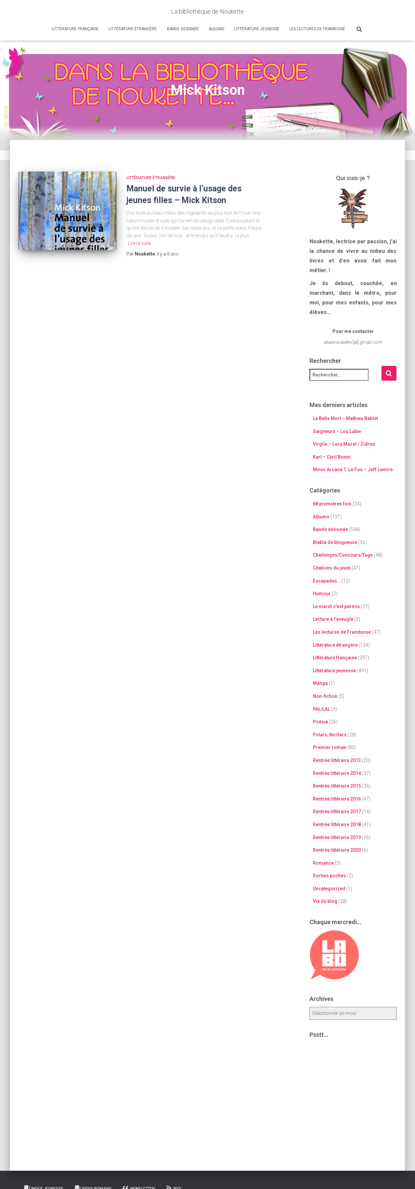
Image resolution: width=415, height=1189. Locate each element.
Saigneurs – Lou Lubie (337, 431)
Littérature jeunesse (256, 29)
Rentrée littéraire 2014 (337, 773)
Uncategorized (329, 888)
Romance (323, 863)
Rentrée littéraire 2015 (337, 786)
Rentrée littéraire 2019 (337, 837)
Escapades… (326, 581)
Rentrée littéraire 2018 (337, 824)
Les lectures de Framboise (317, 29)
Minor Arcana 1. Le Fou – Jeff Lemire (353, 469)
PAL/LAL (321, 709)
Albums (216, 29)
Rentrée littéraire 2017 (337, 811)
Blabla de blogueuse (335, 542)
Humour (322, 593)
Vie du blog (325, 901)
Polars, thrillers (330, 734)
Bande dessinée (183, 29)
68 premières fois (332, 503)
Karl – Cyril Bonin (331, 457)
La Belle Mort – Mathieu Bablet (345, 418)
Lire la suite (139, 243)
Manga (320, 683)
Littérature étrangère (132, 29)
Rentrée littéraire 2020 (337, 850)
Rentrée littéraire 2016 (337, 799)
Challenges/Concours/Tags (343, 555)
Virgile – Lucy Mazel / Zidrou (344, 444)
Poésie (320, 721)
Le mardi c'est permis (336, 606)
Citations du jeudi (332, 568)
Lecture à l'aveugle (333, 619)
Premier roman (329, 747)
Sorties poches (329, 875)
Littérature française (75, 29)
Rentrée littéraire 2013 (337, 760)
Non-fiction (325, 696)
